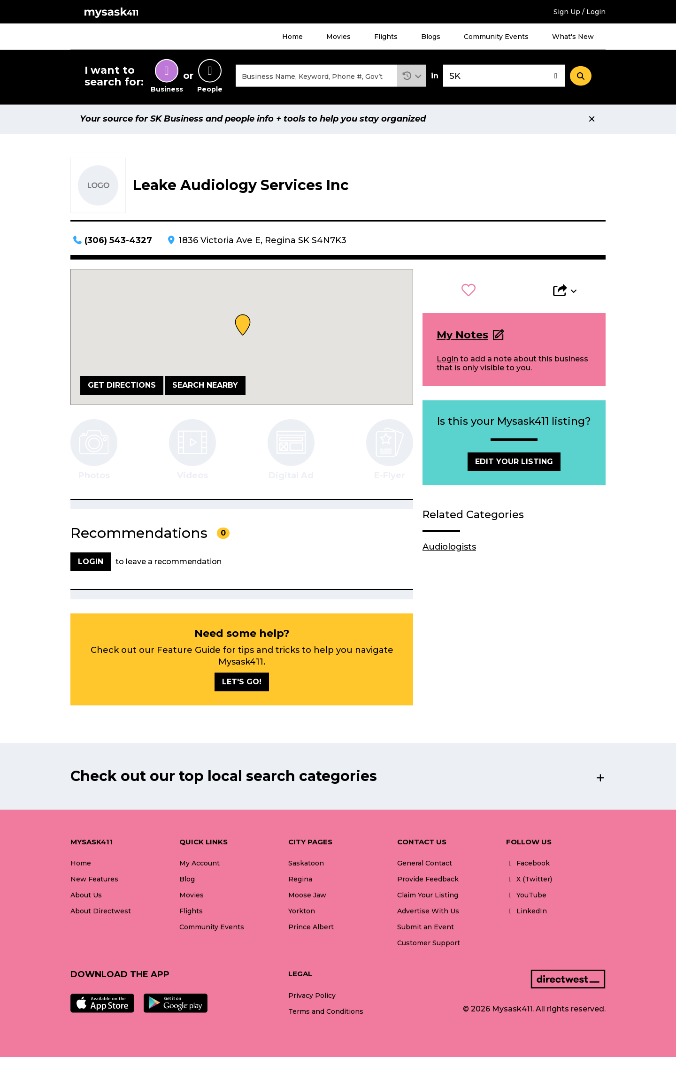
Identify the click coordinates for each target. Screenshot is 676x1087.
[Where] (504, 77)
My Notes (462, 336)
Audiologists (449, 548)
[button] (412, 77)
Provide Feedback (428, 880)
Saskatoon (306, 864)
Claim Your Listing (427, 896)
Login (447, 360)
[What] (316, 77)
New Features (94, 880)
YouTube (526, 896)
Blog (187, 880)
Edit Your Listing (514, 463)
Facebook (528, 864)
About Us (86, 896)
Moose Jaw (307, 896)
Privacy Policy (312, 997)
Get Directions (122, 386)
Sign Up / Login (579, 12)
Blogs (430, 36)
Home (292, 36)
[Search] (581, 76)
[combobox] (316, 77)
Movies (338, 36)
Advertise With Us (428, 912)
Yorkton (301, 912)
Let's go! (241, 683)
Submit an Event (425, 928)
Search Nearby (205, 386)
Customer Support (428, 944)
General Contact (424, 864)
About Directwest (100, 912)
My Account (199, 864)
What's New (573, 36)
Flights (386, 36)
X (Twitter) (529, 880)
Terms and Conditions (325, 1013)
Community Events (496, 36)
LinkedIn (526, 912)
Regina (300, 880)
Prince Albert (311, 928)
